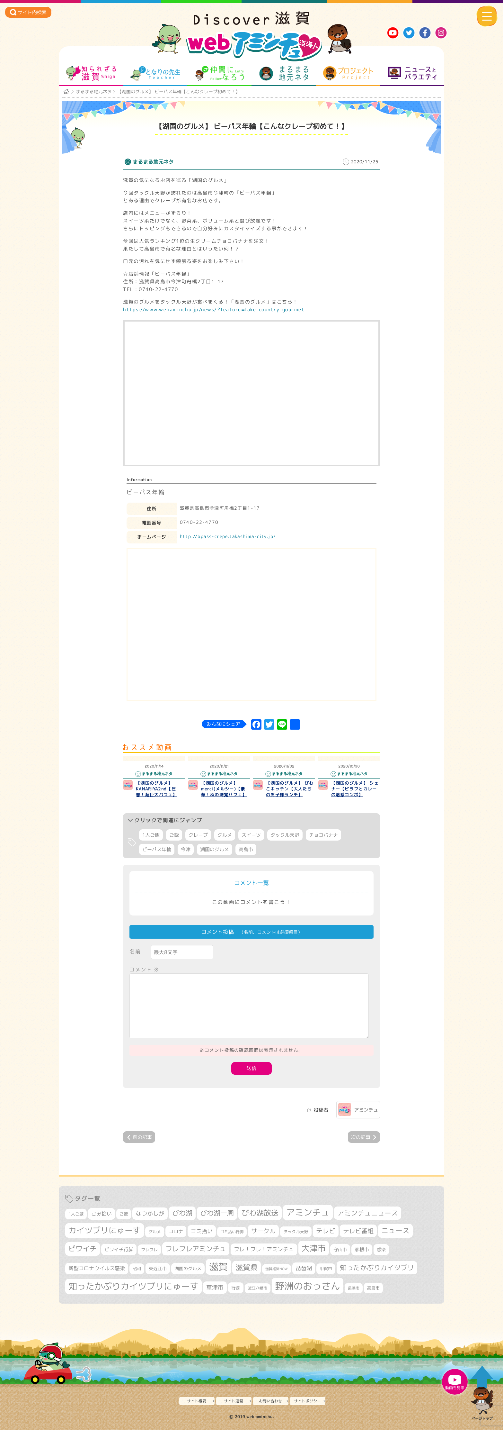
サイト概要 (196, 1401)
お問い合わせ (270, 1401)
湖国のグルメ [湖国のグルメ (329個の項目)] (187, 1268)
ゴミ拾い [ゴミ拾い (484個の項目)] (202, 1231)
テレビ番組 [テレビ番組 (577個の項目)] (358, 1230)
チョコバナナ (323, 835)
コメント (144, 969)
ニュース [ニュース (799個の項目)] (395, 1230)
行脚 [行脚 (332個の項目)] (235, 1288)
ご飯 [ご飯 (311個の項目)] (123, 1214)
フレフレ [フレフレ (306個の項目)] (149, 1249)
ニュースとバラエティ (412, 73)
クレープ (198, 835)
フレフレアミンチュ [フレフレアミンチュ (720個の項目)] (195, 1248)
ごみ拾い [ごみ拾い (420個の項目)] (101, 1213)
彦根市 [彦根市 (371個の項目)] (362, 1249)
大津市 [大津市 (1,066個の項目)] (314, 1248)
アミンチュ (366, 1110)
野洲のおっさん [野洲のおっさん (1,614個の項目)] (307, 1285)
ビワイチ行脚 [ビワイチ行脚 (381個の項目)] (118, 1249)
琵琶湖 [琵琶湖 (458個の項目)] (304, 1268)
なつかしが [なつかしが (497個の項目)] (150, 1213)
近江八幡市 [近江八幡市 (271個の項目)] (257, 1288)
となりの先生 (155, 73)
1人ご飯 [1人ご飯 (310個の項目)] (76, 1214)
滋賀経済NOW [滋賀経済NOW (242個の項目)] (276, 1269)
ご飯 (174, 835)
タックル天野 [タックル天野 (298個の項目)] (295, 1231)
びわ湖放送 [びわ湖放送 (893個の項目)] (260, 1212)
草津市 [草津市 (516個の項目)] (215, 1287)
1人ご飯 (151, 835)
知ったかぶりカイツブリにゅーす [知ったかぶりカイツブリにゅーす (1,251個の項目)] (133, 1286)
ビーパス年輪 (156, 849)
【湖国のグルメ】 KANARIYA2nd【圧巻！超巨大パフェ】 (156, 788)
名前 (135, 951)
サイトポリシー (307, 1401)
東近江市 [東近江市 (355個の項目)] (158, 1268)
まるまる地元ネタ (284, 73)
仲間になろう (219, 73)
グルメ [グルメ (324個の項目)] (154, 1231)
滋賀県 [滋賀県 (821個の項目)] (246, 1267)
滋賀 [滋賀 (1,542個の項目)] (218, 1266)
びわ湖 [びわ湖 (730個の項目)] (182, 1213)
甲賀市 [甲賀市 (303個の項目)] (326, 1268)
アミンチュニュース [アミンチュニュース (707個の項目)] (367, 1213)
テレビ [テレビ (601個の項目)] (325, 1230)
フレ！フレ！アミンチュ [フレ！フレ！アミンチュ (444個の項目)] (264, 1249)
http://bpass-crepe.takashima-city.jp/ (228, 536)
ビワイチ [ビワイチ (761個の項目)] (82, 1248)
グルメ (224, 835)
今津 (185, 849)
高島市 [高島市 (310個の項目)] (373, 1288)
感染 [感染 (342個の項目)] (381, 1249)
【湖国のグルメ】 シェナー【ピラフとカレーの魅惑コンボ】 (355, 788)
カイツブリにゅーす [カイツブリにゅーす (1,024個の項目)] (104, 1230)
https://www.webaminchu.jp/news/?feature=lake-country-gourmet (213, 309)
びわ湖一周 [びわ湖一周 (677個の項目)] (217, 1213)
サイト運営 (233, 1401)
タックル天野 (284, 835)
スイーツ (251, 835)
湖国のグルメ (214, 849)
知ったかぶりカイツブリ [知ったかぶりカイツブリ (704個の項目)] (377, 1267)
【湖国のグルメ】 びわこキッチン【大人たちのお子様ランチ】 (289, 788)
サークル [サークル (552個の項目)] (263, 1231)
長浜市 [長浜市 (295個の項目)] (353, 1288)
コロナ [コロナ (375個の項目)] (176, 1231)
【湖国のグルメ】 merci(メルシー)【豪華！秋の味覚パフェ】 (224, 788)
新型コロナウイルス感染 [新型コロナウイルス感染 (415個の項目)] (96, 1268)
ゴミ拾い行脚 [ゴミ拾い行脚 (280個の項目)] (231, 1231)
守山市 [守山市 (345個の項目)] (340, 1249)
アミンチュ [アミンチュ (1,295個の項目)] (308, 1212)
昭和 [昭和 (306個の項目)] (137, 1268)
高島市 (246, 849)
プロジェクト (348, 73)
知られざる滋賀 (91, 73)
